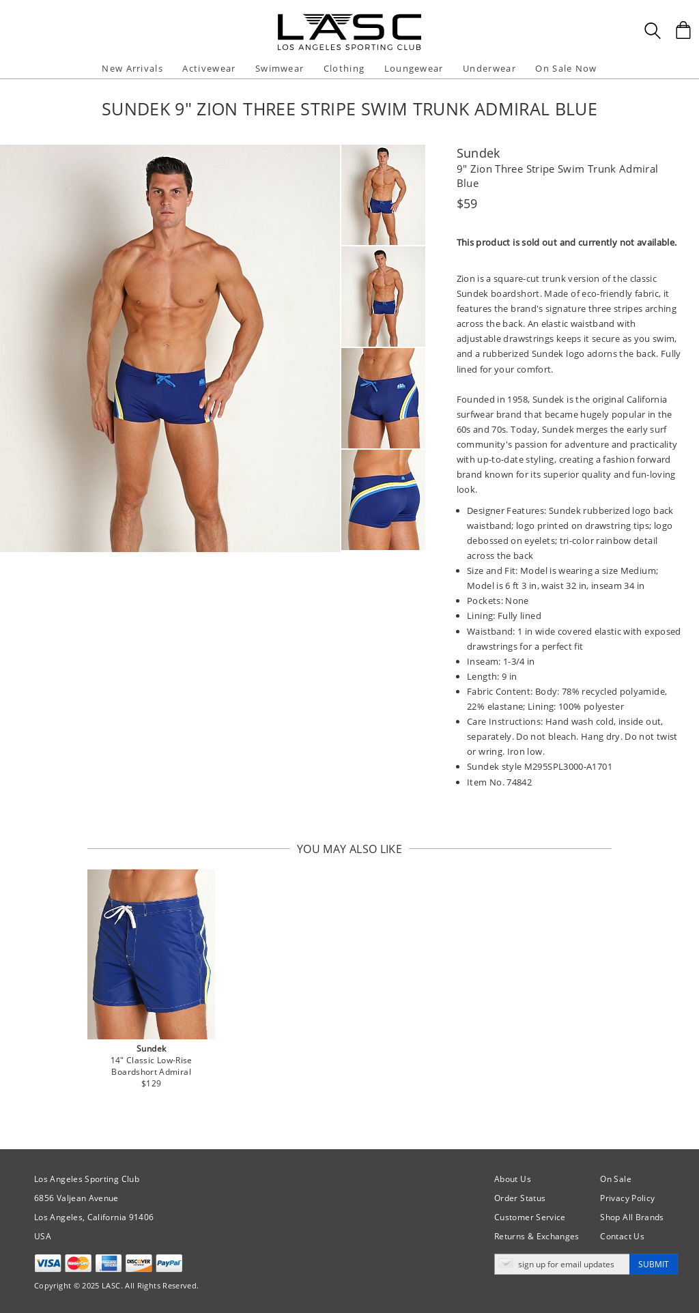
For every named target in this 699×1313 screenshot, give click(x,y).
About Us (512, 1179)
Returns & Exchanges (537, 1236)
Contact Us (622, 1236)
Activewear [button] (209, 68)
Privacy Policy (627, 1198)
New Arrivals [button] (132, 68)
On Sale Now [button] (566, 68)
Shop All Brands (632, 1217)
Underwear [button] (489, 68)
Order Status (519, 1198)
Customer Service (530, 1217)
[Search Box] (652, 31)
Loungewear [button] (414, 68)
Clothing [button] (344, 68)
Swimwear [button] (279, 68)
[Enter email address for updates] (562, 1264)
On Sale (615, 1179)
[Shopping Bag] (683, 30)
